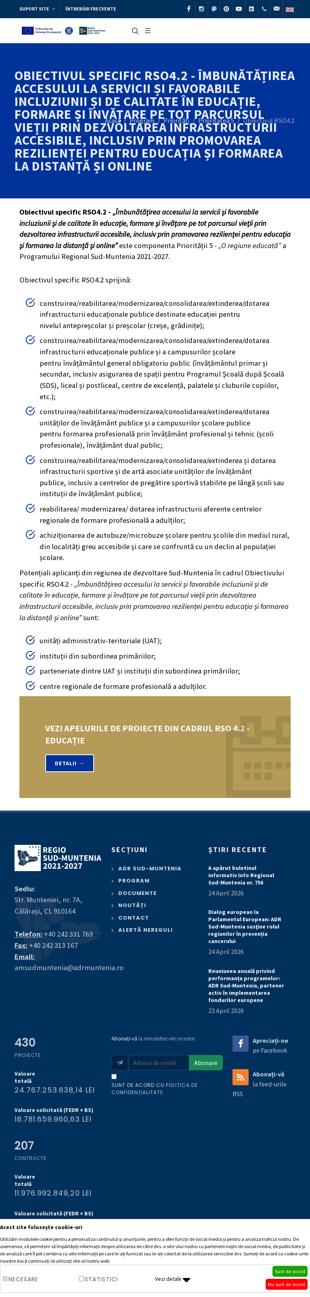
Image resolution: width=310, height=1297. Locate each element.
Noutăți (132, 905)
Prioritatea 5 (216, 120)
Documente (137, 893)
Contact (133, 918)
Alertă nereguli (145, 930)
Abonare (206, 1063)
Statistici (101, 1279)
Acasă (113, 120)
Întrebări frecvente (90, 9)
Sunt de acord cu (154, 1089)
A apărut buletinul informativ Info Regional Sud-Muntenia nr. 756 (241, 875)
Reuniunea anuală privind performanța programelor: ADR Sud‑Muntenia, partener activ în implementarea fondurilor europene (246, 985)
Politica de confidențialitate (154, 1089)
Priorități (176, 120)
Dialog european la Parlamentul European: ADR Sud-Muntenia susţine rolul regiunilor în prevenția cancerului (244, 926)
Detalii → (69, 763)
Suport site (37, 9)
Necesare (23, 1279)
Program (142, 120)
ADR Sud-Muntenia (150, 868)
